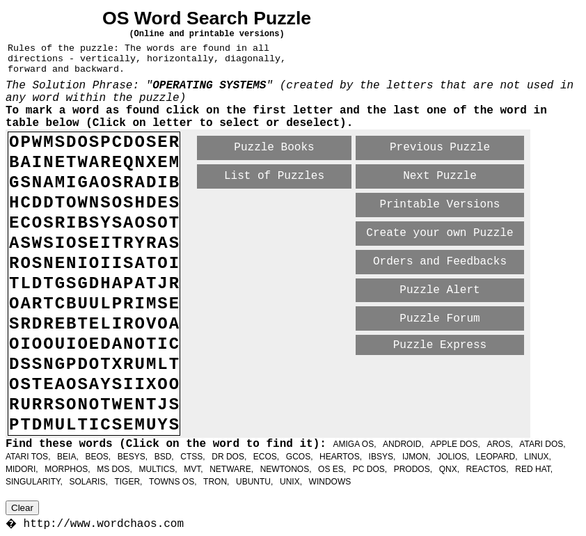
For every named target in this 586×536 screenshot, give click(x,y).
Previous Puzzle (440, 147)
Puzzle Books (274, 147)
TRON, (216, 482)
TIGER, (128, 482)
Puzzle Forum (439, 319)
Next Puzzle (440, 176)
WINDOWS (330, 482)
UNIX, (291, 482)
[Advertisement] (360, 381)
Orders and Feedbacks (440, 261)
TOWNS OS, (172, 482)
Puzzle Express (439, 345)
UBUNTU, (254, 482)
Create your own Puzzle (439, 233)
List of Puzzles (274, 176)
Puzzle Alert (439, 290)
